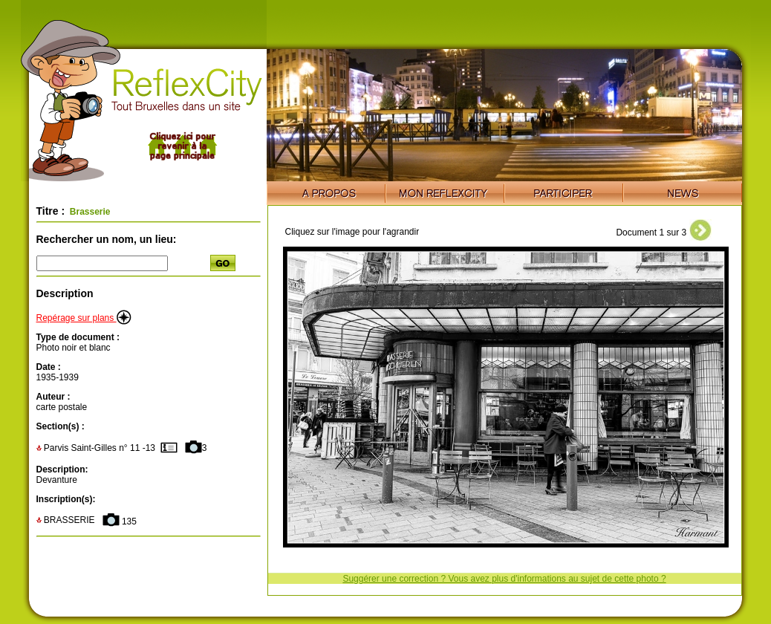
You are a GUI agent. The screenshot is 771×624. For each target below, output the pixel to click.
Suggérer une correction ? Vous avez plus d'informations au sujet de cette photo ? (504, 578)
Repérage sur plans (83, 318)
